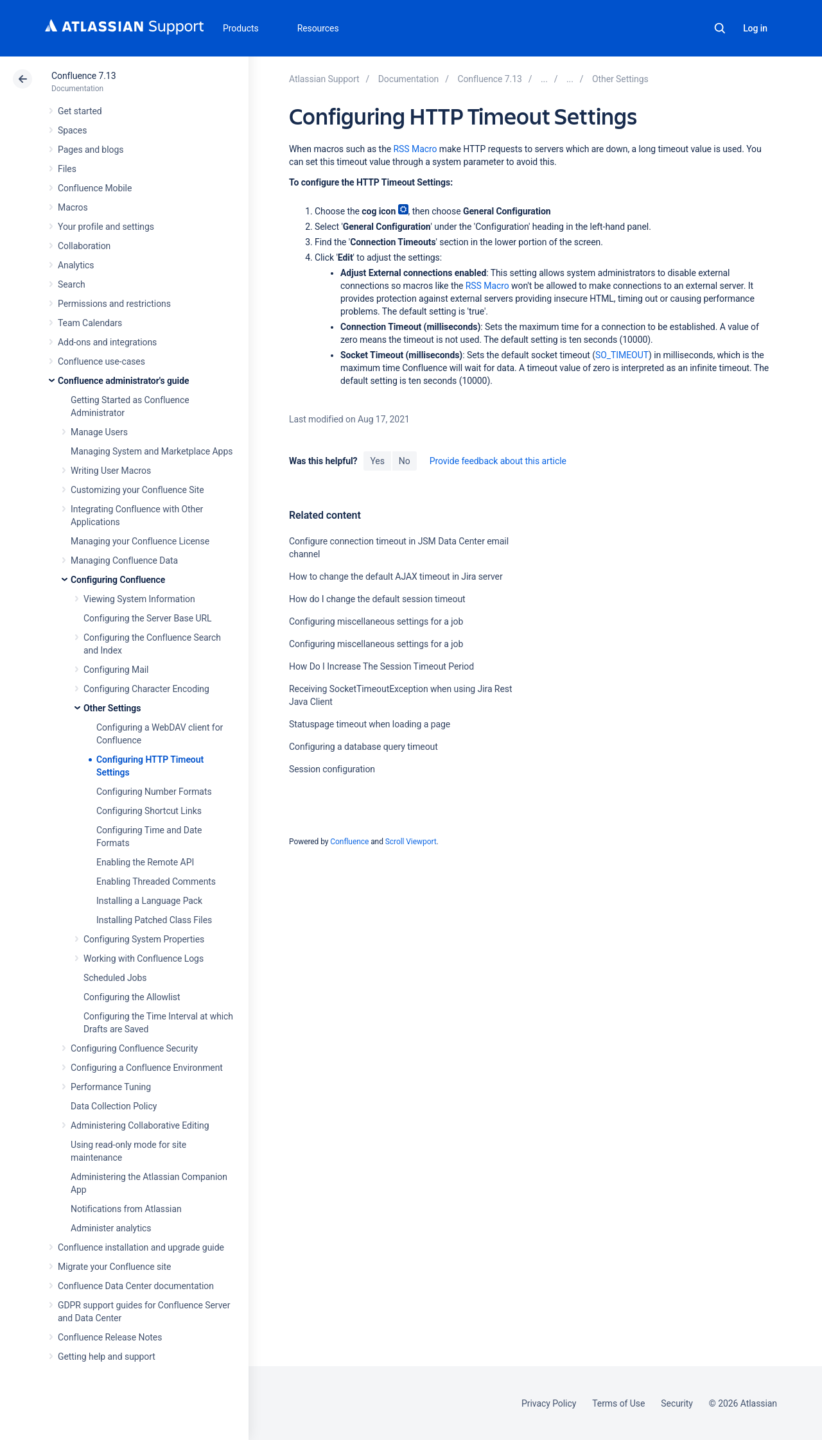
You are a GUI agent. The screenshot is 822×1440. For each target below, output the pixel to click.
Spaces (72, 130)
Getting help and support (106, 1356)
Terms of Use (618, 1403)
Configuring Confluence (118, 580)
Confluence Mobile (95, 188)
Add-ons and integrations (107, 342)
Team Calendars (90, 323)
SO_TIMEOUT (622, 355)
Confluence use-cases (101, 361)
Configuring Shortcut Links (149, 811)
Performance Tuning (111, 1087)
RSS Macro (415, 149)
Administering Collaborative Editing (140, 1125)
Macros (73, 207)
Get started (80, 111)
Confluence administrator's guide (123, 381)
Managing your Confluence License (140, 541)
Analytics (76, 265)
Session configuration (332, 769)
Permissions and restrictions (114, 304)
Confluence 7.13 (83, 76)
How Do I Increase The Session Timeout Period (381, 666)
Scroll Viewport (411, 841)
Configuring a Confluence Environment (147, 1068)
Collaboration (84, 246)
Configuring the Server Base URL (147, 618)
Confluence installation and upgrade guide (141, 1247)
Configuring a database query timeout (363, 747)
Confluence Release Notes (110, 1337)
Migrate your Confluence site (114, 1267)
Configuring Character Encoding (146, 689)
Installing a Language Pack (149, 901)
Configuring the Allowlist (131, 997)
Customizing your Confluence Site (137, 490)
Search (720, 28)
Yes (377, 461)
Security (677, 1403)
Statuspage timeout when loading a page (369, 724)
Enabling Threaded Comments (156, 881)
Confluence (349, 841)
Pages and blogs (90, 149)
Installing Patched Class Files (154, 920)
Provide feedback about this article (498, 461)
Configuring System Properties (143, 939)
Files (67, 169)
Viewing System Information (139, 599)
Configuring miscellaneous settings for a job (376, 621)
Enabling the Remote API (145, 862)
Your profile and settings (106, 226)
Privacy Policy (548, 1403)
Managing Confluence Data (124, 560)
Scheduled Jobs (114, 978)
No (404, 461)
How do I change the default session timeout (377, 599)
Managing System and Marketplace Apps (151, 451)
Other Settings (112, 708)
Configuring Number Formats (154, 791)
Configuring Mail (115, 669)
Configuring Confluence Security (134, 1048)
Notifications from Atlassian (126, 1209)
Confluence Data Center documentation (136, 1286)
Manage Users (99, 432)
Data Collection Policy (114, 1106)
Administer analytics (111, 1228)
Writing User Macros (111, 470)
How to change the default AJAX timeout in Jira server (396, 576)
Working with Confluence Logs (143, 958)
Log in (755, 28)
